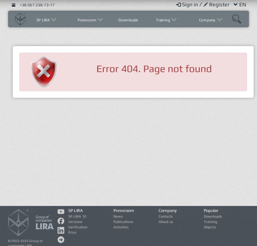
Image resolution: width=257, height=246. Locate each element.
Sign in (187, 4)
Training (163, 20)
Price (72, 232)
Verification (77, 227)
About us (166, 222)
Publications (123, 222)
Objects (210, 227)
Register (217, 4)
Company (207, 20)
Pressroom (87, 20)
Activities (120, 227)
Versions (75, 222)
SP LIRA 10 (77, 216)
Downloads (128, 20)
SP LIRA (43, 20)
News (118, 216)
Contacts (166, 216)
